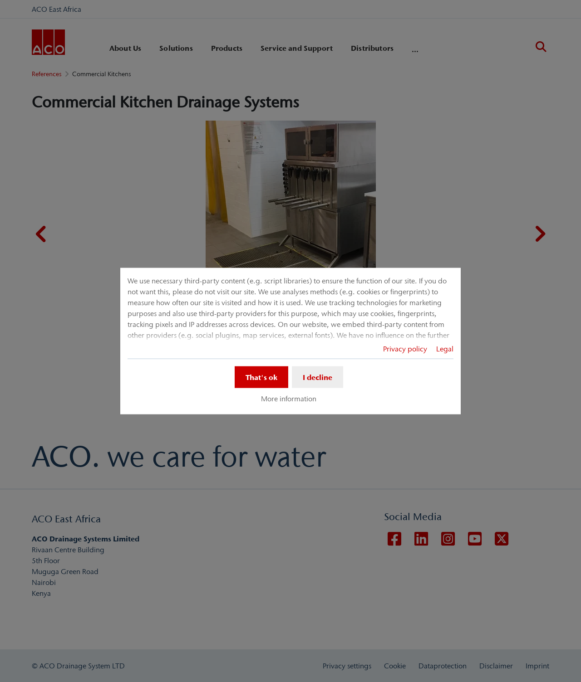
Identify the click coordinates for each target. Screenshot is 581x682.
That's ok (261, 377)
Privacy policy (405, 348)
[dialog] (290, 341)
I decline (317, 377)
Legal (444, 348)
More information (288, 398)
